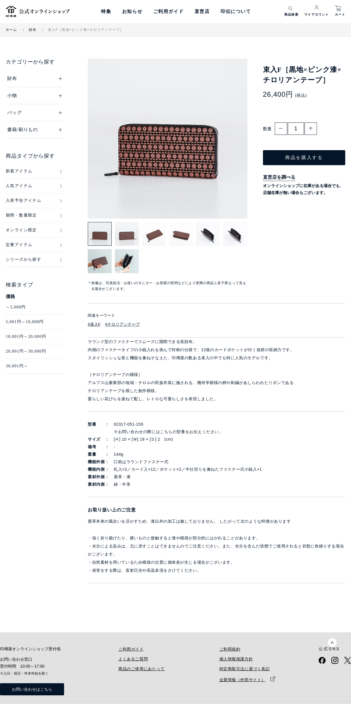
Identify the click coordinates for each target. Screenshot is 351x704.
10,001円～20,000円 (26, 336)
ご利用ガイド (168, 11)
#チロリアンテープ (122, 324)
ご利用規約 (229, 649)
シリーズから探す (23, 259)
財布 (32, 30)
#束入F (94, 324)
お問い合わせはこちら (32, 689)
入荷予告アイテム (23, 200)
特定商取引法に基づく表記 (244, 668)
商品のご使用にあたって (141, 668)
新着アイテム (19, 171)
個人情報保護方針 (236, 659)
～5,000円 (16, 307)
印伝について (236, 11)
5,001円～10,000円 (25, 322)
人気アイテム (19, 186)
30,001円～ (17, 366)
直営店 (202, 11)
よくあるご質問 (133, 659)
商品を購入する (304, 157)
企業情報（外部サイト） (242, 679)
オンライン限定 (21, 230)
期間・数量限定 (21, 215)
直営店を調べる (279, 177)
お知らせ (132, 11)
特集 (106, 11)
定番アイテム (19, 245)
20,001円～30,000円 (26, 351)
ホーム (11, 30)
